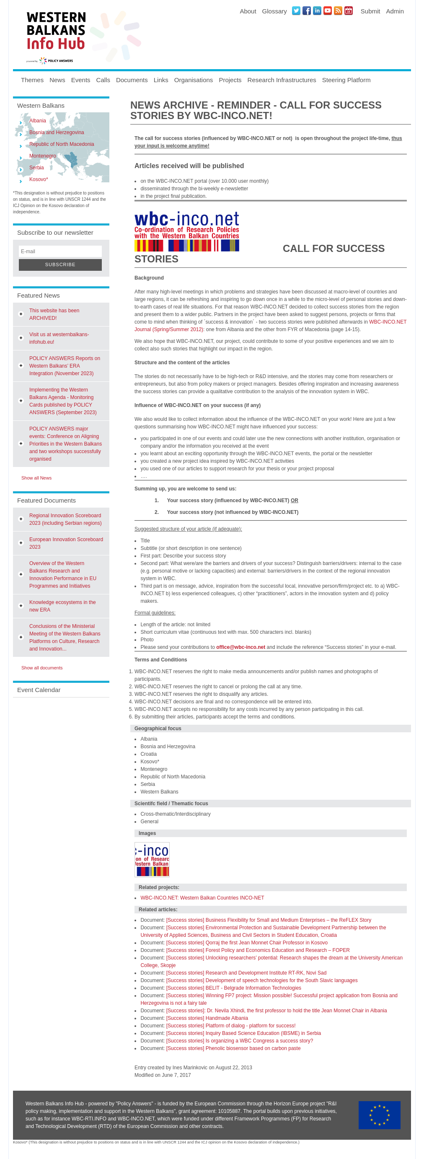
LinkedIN (317, 10)
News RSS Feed (338, 10)
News (57, 79)
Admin (395, 11)
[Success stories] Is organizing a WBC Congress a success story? (239, 1041)
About (248, 11)
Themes (32, 79)
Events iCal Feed (348, 10)
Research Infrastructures (282, 79)
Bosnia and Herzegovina (56, 132)
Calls (103, 79)
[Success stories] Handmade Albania (207, 1018)
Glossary (274, 11)
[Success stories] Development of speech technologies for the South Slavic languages (262, 980)
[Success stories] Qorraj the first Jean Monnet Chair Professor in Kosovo (247, 943)
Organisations (193, 79)
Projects (230, 79)
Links (161, 79)
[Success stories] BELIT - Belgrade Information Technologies (233, 988)
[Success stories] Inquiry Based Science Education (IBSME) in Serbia (243, 1033)
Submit (370, 11)
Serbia (36, 168)
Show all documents (41, 667)
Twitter (296, 10)
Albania (37, 121)
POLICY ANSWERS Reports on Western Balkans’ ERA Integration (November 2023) (64, 365)
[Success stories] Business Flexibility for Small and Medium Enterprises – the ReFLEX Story (269, 920)
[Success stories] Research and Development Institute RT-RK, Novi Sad (246, 973)
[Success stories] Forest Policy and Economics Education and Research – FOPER (258, 950)
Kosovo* (38, 179)
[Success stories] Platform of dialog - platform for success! (231, 1026)
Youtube (327, 10)
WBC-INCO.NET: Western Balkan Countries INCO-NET (202, 898)
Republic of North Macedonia (61, 144)
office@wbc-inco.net (240, 647)
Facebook (306, 10)
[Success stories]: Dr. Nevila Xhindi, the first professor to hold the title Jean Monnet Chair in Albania (276, 1011)
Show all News (36, 477)
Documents (132, 79)
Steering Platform (346, 79)
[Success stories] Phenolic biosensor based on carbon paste (233, 1048)
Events (80, 79)
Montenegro (42, 156)
